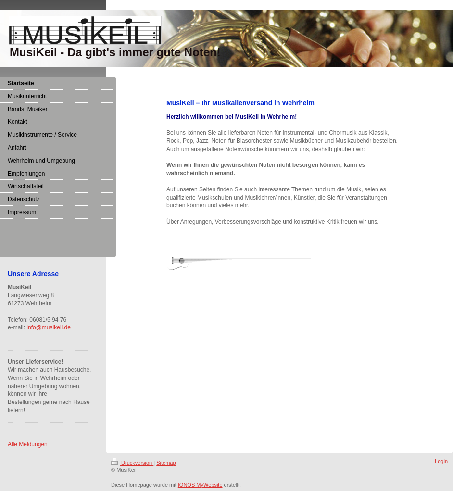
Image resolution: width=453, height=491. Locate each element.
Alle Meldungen (28, 444)
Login (441, 461)
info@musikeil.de (48, 327)
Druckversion (132, 463)
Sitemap (166, 463)
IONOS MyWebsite (200, 485)
